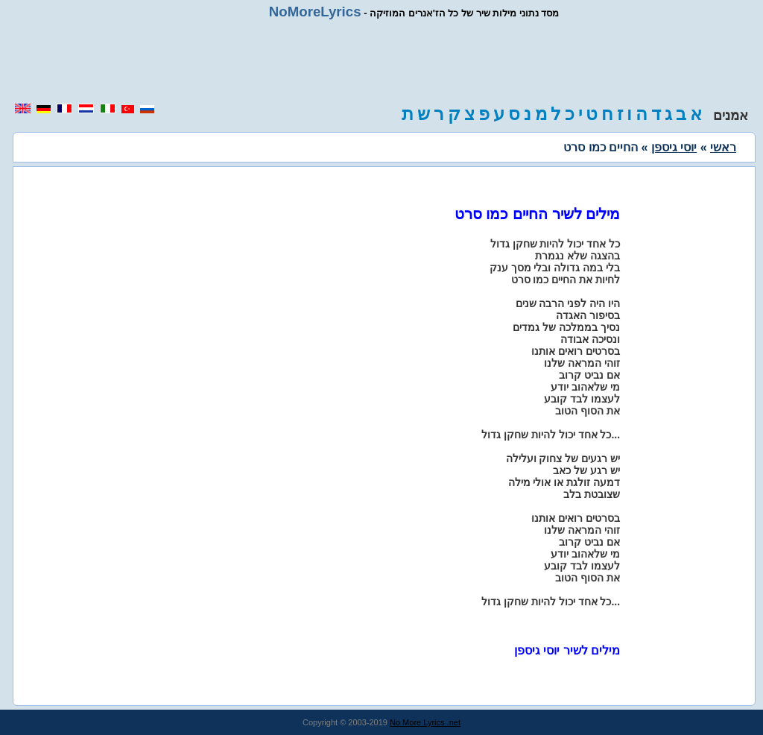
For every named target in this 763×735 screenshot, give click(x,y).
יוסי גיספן (674, 147)
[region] (381, 61)
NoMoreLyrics (315, 11)
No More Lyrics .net (425, 722)
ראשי (723, 147)
